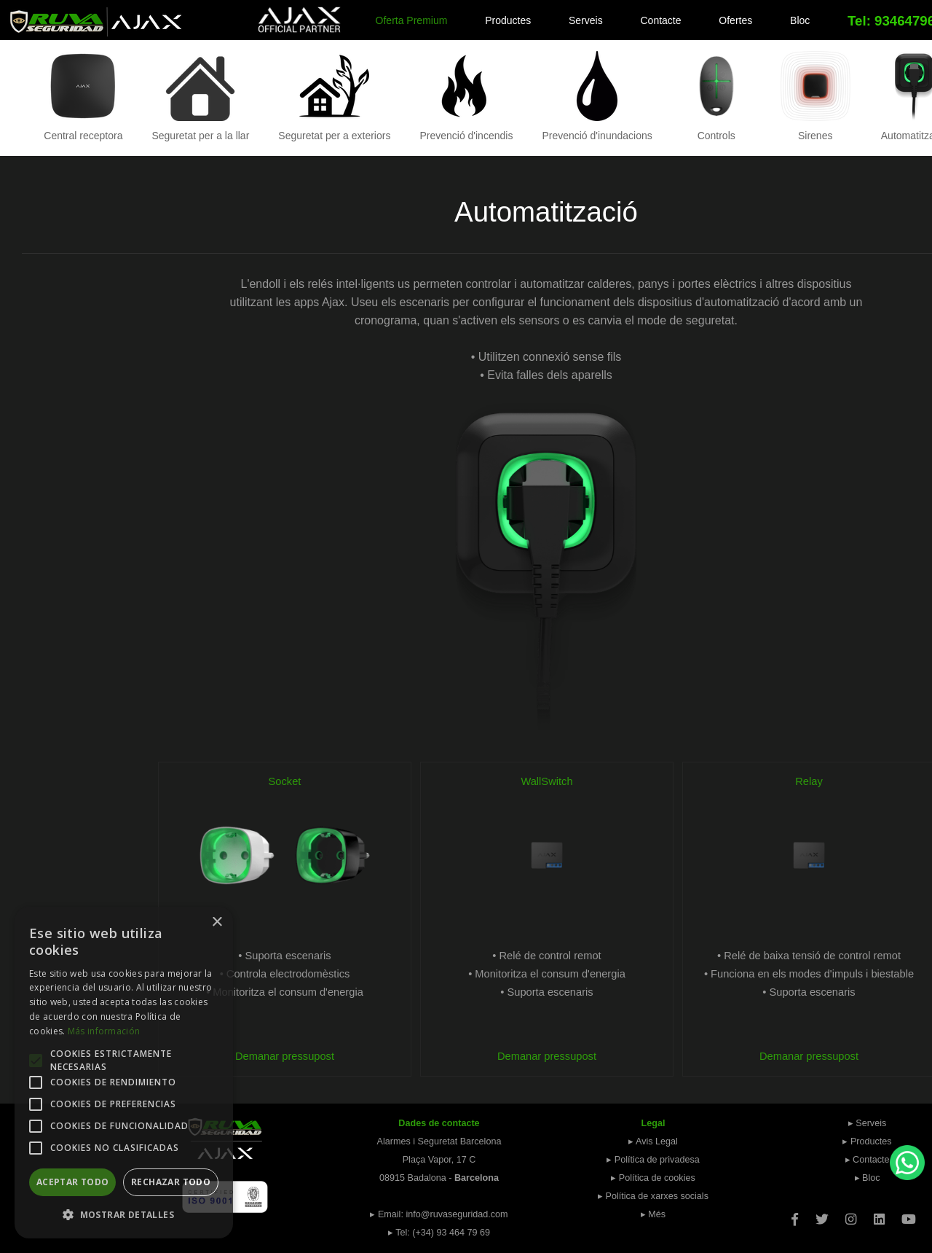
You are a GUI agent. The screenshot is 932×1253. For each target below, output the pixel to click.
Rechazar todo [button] (170, 1182)
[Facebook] (794, 1214)
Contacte (661, 20)
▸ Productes (866, 1141)
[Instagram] (851, 1214)
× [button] (216, 922)
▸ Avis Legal (653, 1141)
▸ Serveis (867, 1123)
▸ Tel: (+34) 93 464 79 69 (439, 1232)
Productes (508, 20)
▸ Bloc (867, 1178)
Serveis (586, 20)
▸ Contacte (867, 1160)
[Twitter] (822, 1214)
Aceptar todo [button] (72, 1182)
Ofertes (735, 20)
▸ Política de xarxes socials (653, 1196)
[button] (123, 1215)
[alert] (124, 1072)
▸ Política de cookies (653, 1178)
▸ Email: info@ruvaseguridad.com (439, 1214)
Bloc (800, 20)
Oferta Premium (412, 20)
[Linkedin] (879, 1214)
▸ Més (653, 1214)
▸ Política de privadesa (653, 1160)
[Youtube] (908, 1214)
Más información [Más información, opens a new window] (104, 1031)
